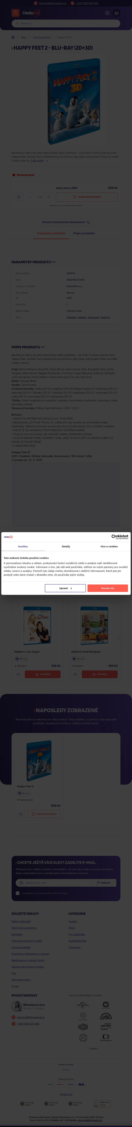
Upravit (65, 588)
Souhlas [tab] (23, 546)
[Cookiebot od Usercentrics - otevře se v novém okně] (114, 537)
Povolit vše (107, 588)
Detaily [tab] (66, 546)
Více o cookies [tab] (109, 546)
